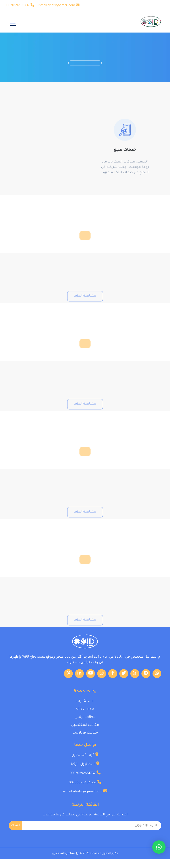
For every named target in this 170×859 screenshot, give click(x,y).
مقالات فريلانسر (85, 733)
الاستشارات (85, 701)
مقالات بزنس (85, 717)
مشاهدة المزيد (85, 304)
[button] (159, 847)
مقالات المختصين (85, 725)
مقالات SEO (85, 709)
